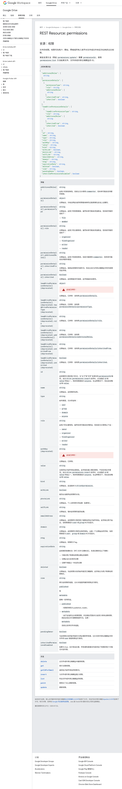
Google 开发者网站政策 (60, 702)
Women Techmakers (43, 773)
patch (43, 683)
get (42, 666)
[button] (15, 18)
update (44, 687)
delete (44, 661)
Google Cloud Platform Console (90, 765)
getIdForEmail (47, 670)
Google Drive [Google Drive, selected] (51, 3)
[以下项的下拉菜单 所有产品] (70, 3)
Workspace (19, 3)
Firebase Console (85, 773)
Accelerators (40, 769)
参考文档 (77, 27)
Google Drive (10, 10)
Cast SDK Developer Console (89, 780)
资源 (77, 3)
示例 (30, 15)
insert (44, 674)
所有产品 (64, 3)
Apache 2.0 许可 (108, 699)
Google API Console (86, 761)
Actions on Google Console (89, 777)
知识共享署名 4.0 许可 (71, 699)
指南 (12, 15)
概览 (4, 15)
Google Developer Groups (44, 761)
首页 (40, 3)
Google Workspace (52, 27)
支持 (38, 15)
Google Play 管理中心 (86, 769)
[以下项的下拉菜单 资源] (82, 3)
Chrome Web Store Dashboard (90, 784)
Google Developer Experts (44, 765)
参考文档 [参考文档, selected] (21, 15)
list (42, 679)
